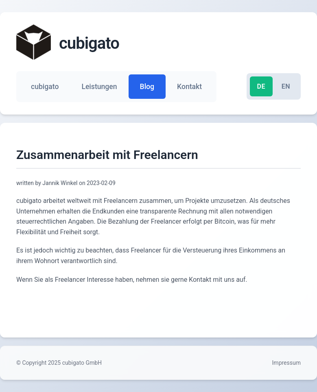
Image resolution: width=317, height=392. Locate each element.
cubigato (45, 87)
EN (286, 86)
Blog (147, 87)
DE (261, 86)
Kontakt (189, 87)
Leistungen (99, 87)
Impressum (286, 362)
